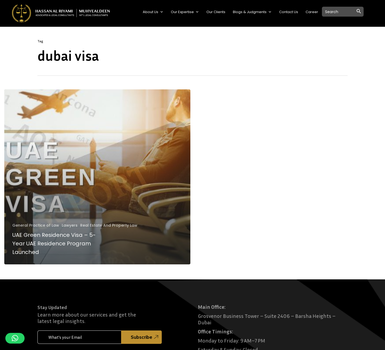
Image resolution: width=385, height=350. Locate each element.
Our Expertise (185, 12)
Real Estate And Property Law (108, 225)
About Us (153, 12)
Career (312, 11)
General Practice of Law (35, 225)
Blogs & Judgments (252, 12)
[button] (15, 338)
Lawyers (70, 225)
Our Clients (215, 11)
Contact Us (288, 11)
